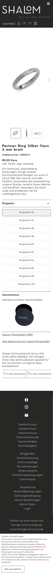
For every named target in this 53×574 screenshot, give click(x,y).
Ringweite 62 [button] (26, 252)
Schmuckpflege (28, 462)
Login (27, 508)
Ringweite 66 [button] (26, 268)
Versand (28, 163)
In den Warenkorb (38, 373)
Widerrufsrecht (27, 470)
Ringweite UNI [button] (26, 284)
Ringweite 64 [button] (26, 260)
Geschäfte (8, 23)
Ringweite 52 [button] (26, 212)
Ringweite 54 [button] (26, 220)
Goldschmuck (27, 428)
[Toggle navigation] (48, 3)
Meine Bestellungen (27, 500)
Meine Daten (27, 504)
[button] (49, 80)
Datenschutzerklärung (38, 559)
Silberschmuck (27, 433)
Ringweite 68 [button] (26, 276)
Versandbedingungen (27, 491)
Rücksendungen (27, 466)
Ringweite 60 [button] (26, 244)
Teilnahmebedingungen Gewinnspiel (27, 477)
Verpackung (27, 487)
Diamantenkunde (27, 437)
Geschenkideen (27, 441)
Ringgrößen (27, 453)
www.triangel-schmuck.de (26, 529)
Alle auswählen (12, 569)
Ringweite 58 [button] (26, 236)
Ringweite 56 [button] (26, 228)
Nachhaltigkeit (27, 445)
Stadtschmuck (27, 424)
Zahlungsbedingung (27, 495)
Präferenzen (40, 547)
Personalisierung (27, 458)
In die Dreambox (14, 373)
